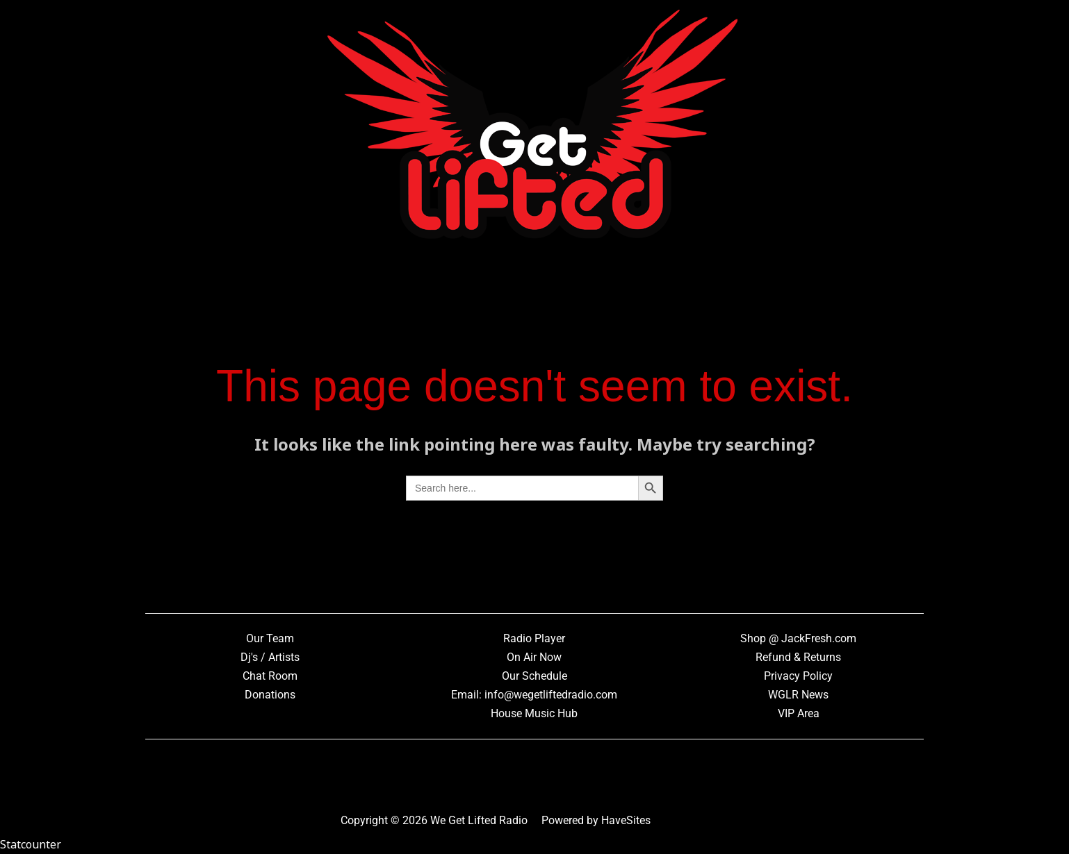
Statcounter (30, 844)
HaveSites (626, 820)
